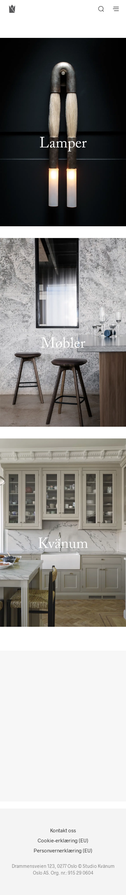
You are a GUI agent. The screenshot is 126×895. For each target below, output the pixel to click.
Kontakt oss (63, 830)
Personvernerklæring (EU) (63, 850)
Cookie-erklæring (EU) (63, 840)
